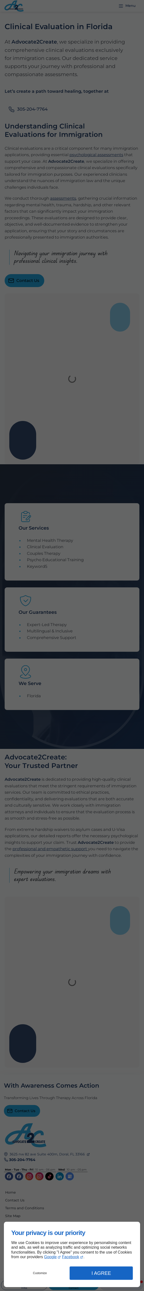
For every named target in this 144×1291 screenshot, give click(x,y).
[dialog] (72, 1254)
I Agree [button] (101, 1273)
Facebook (70, 1257)
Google (50, 1257)
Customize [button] (40, 1273)
